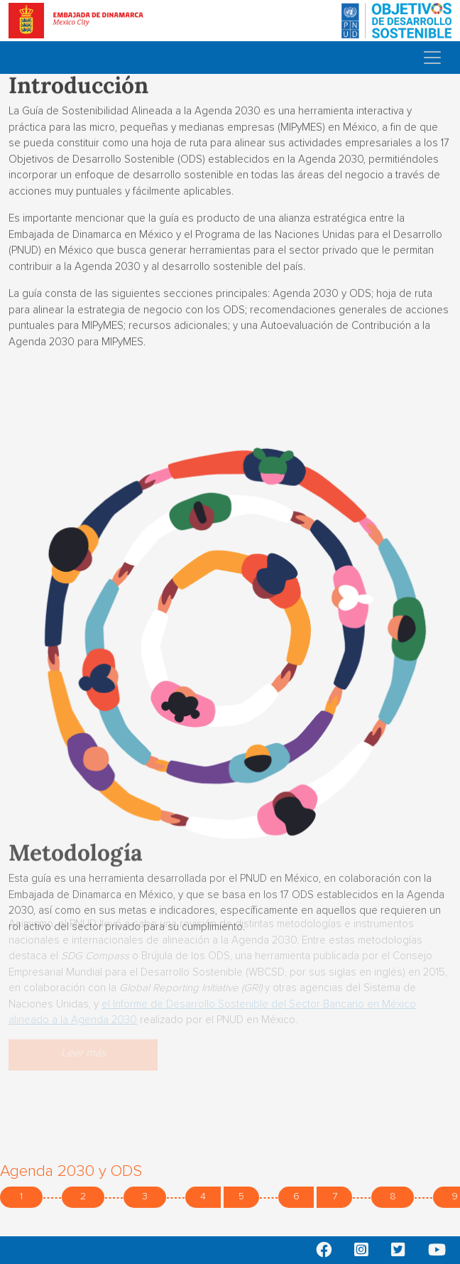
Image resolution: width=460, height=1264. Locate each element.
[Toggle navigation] (432, 57)
